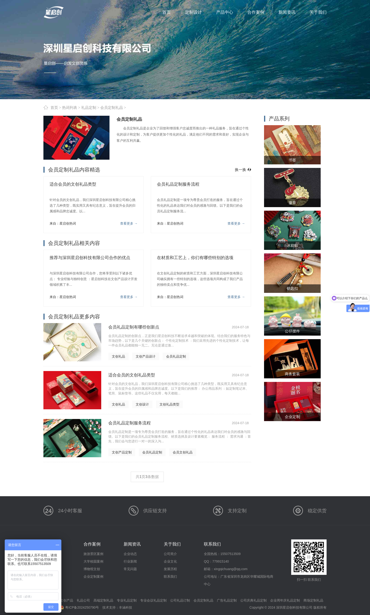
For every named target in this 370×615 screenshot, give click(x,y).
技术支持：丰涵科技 (117, 607)
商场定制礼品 (313, 600)
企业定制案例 (93, 576)
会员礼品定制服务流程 (178, 184)
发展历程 (170, 569)
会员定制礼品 (111, 107)
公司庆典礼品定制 (253, 600)
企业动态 (130, 554)
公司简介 (170, 554)
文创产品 (66, 600)
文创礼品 (118, 356)
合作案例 (92, 544)
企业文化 (170, 561)
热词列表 (69, 107)
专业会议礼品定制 (153, 600)
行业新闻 (130, 561)
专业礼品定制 (127, 600)
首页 (54, 107)
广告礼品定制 (227, 600)
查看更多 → (129, 223)
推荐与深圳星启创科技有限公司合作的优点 (90, 257)
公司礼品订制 (180, 600)
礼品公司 (83, 600)
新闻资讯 (132, 544)
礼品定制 (88, 107)
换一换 (243, 170)
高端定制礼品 (103, 600)
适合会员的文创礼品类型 (73, 184)
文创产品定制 (122, 452)
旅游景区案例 (93, 554)
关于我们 (172, 544)
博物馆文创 (92, 569)
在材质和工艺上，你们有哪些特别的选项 (195, 257)
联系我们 (170, 576)
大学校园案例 (93, 561)
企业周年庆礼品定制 (285, 600)
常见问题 (130, 569)
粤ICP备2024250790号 (82, 607)
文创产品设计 (146, 356)
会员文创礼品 (183, 452)
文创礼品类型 (169, 404)
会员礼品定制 (176, 356)
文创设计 (142, 404)
